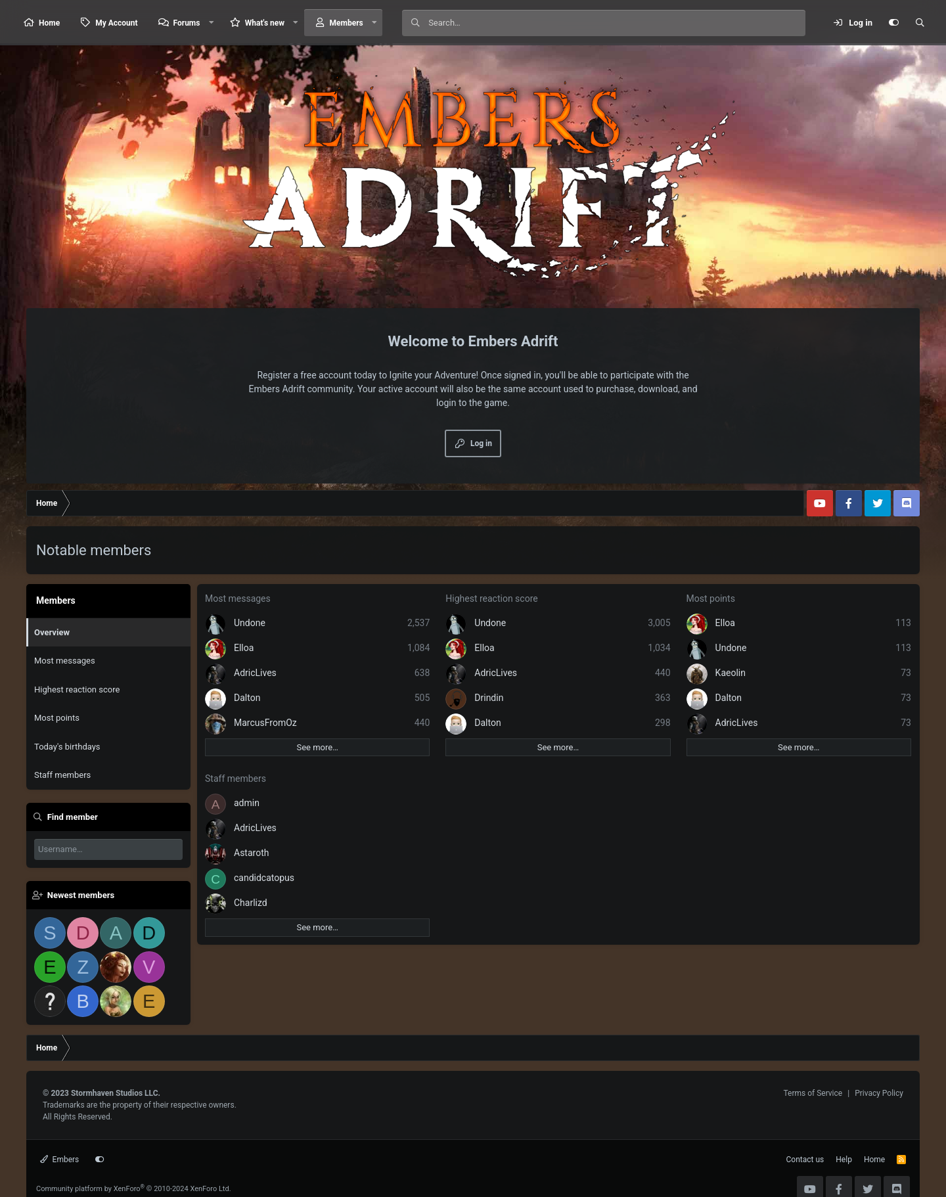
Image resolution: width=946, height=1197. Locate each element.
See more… (317, 747)
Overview (52, 632)
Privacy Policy (879, 1093)
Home (49, 23)
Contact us (805, 1159)
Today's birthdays (67, 747)
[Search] (616, 23)
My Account (116, 23)
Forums (186, 23)
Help (844, 1159)
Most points (56, 718)
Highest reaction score (77, 689)
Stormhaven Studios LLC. (115, 1093)
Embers (59, 1159)
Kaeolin (730, 672)
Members (346, 23)
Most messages (64, 661)
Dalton (247, 697)
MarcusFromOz (265, 722)
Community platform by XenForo (133, 1189)
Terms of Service (812, 1093)
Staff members (62, 775)
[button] (211, 22)
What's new (264, 23)
